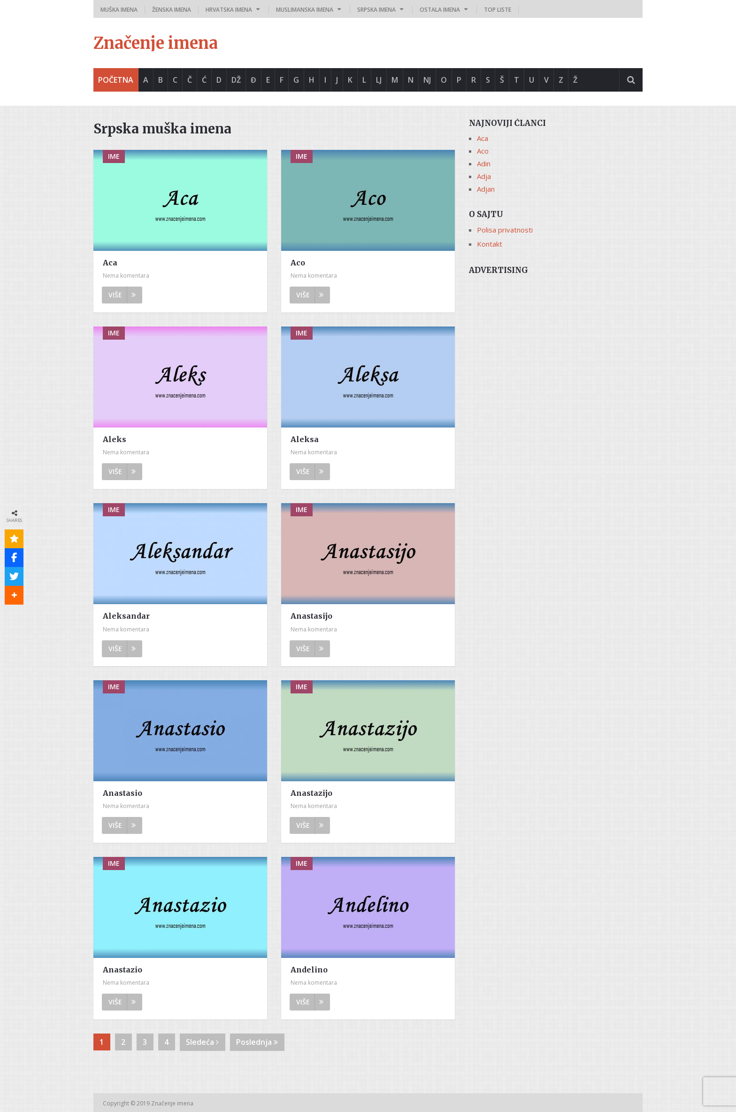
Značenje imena (155, 43)
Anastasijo (311, 616)
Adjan (486, 189)
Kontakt (489, 244)
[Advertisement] (556, 346)
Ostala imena (440, 10)
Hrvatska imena (229, 10)
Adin (484, 163)
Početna (115, 80)
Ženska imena (171, 10)
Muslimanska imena (304, 10)
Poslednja (257, 1042)
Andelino (309, 969)
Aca (110, 262)
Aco (298, 262)
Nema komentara (126, 276)
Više (122, 294)
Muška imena (119, 10)
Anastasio (122, 793)
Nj (427, 80)
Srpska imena (376, 10)
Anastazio (122, 969)
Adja (484, 176)
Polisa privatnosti (505, 229)
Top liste (497, 10)
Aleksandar (126, 616)
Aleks (114, 439)
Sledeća (202, 1042)
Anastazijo (311, 793)
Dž (236, 80)
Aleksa (305, 439)
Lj (379, 80)
